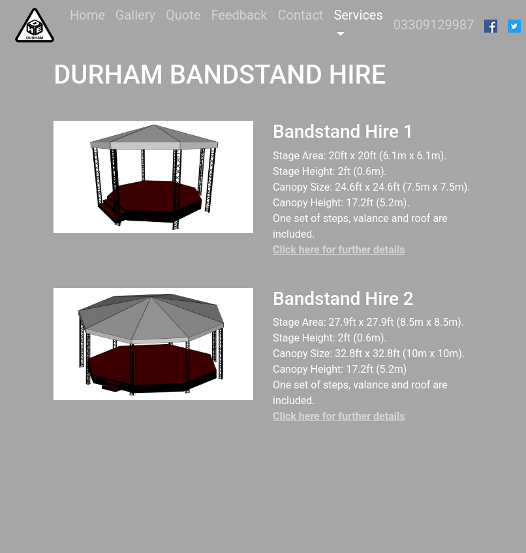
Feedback (239, 15)
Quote (183, 15)
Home (90, 14)
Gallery (135, 15)
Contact (300, 15)
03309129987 (434, 25)
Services (357, 15)
